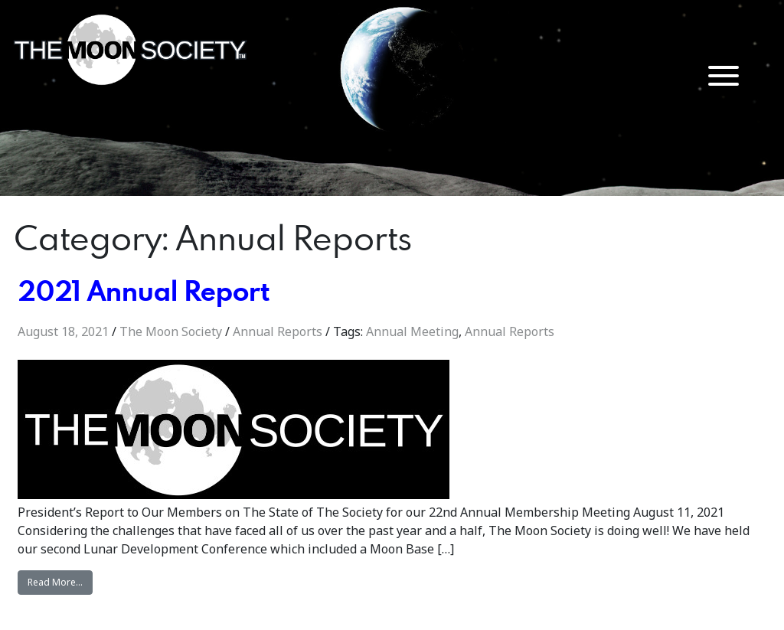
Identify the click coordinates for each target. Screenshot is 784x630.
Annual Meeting (412, 331)
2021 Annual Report (144, 290)
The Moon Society (170, 331)
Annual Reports (277, 331)
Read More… (60, 582)
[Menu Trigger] (724, 75)
